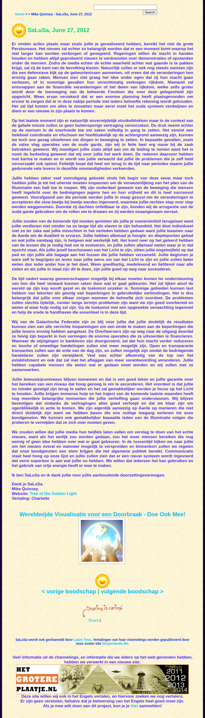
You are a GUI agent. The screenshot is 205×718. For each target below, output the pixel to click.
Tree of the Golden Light (53, 493)
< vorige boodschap (68, 591)
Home (19, 14)
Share (93, 620)
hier (134, 706)
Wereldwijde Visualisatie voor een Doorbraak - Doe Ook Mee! (102, 514)
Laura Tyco (82, 640)
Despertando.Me (115, 643)
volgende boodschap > (132, 591)
